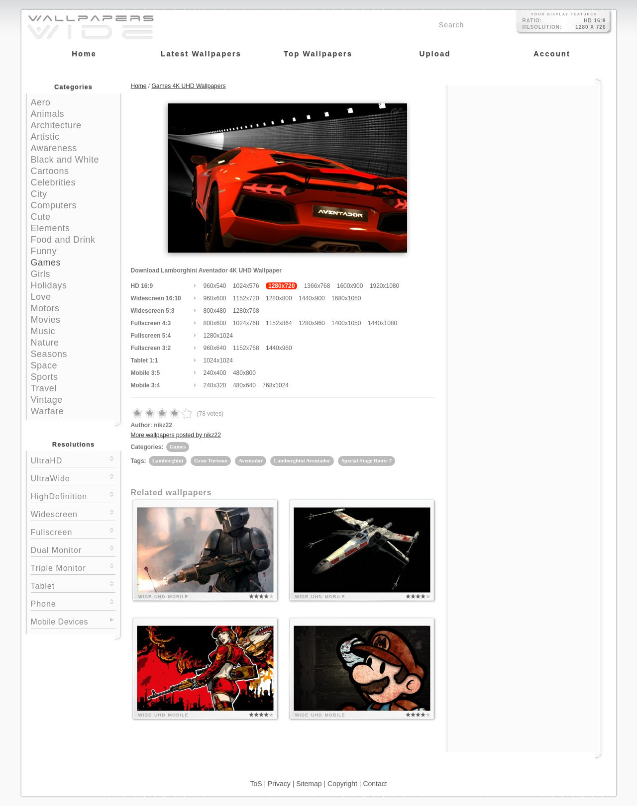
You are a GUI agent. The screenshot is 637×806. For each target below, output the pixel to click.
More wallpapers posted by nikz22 (176, 435)
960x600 (215, 298)
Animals (48, 114)
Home (139, 86)
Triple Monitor (73, 567)
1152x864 (279, 323)
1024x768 (246, 323)
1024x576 (246, 285)
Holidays (49, 285)
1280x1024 (218, 335)
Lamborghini (167, 460)
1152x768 (246, 348)
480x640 (244, 385)
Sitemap (308, 784)
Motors (45, 308)
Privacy (279, 784)
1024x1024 (218, 360)
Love (41, 297)
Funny (44, 251)
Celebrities (53, 182)
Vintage (47, 400)
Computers (54, 205)
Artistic (45, 137)
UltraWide (73, 477)
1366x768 (317, 285)
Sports (44, 377)
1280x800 (279, 298)
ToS (256, 784)
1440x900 (312, 298)
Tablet (73, 585)
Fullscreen (73, 531)
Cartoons (50, 171)
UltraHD (73, 459)
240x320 (215, 385)
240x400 (215, 372)
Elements (50, 228)
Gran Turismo (210, 460)
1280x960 (312, 323)
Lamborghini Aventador (302, 460)
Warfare (47, 411)
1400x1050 (346, 323)
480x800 (244, 372)
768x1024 (275, 385)
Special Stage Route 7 (366, 460)
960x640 (215, 348)
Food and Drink (63, 240)
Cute (41, 217)
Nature (45, 343)
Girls (41, 274)
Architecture (56, 125)
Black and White (65, 160)
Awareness (54, 148)
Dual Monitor (73, 549)
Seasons (49, 354)
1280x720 (281, 285)
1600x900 (350, 285)
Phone (73, 603)
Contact (375, 784)
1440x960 (279, 348)
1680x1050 (346, 298)
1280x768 (246, 310)
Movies (46, 320)
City (39, 194)
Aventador (250, 460)
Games (46, 263)
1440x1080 (382, 323)
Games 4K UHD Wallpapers (189, 86)
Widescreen (73, 513)
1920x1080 (384, 285)
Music (43, 331)
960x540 (215, 285)
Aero (41, 102)
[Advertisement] (524, 148)
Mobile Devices (59, 622)
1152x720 (246, 298)
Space (44, 365)
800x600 (215, 323)
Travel (44, 388)
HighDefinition (73, 495)
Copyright (342, 784)
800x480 (215, 310)
